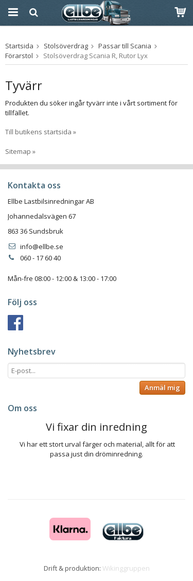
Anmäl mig (162, 387)
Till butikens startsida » (40, 131)
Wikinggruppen (126, 568)
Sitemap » (20, 151)
